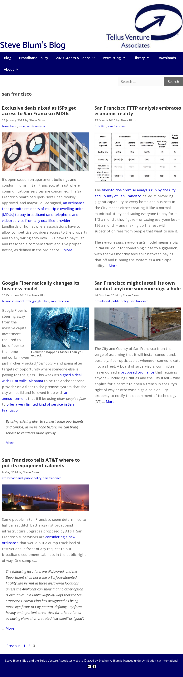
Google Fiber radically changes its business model (40, 286)
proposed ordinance (137, 372)
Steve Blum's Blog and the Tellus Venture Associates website (44, 660)
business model (13, 301)
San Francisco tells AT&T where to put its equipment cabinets (41, 463)
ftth (97, 126)
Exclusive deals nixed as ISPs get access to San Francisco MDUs (39, 111)
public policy (120, 301)
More (68, 250)
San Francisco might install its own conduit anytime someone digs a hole (137, 286)
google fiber (40, 301)
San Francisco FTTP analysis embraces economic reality (137, 111)
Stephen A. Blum (109, 660)
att (4, 478)
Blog (7, 57)
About (13, 69)
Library (143, 58)
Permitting (116, 58)
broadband (9, 126)
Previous (11, 645)
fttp (103, 126)
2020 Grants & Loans (77, 58)
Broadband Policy (33, 57)
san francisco (35, 126)
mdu (22, 126)
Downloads (166, 57)
